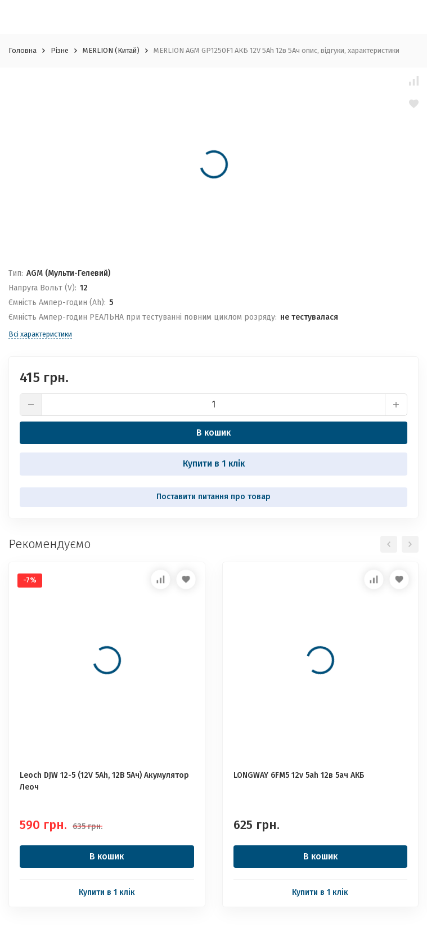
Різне (60, 50)
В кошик (213, 432)
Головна (22, 50)
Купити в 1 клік (214, 463)
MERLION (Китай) (111, 50)
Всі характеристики (40, 334)
